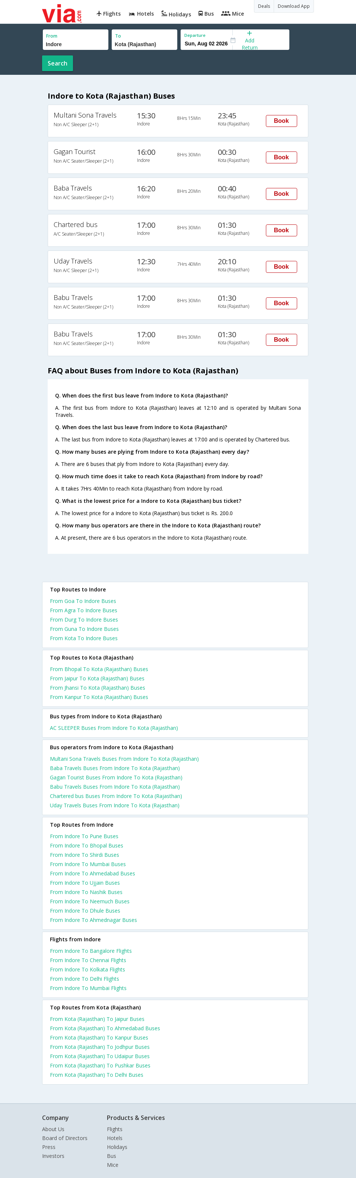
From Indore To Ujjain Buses (85, 882)
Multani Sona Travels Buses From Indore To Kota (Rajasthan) (124, 758)
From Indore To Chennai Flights (88, 960)
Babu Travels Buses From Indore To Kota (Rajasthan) (115, 786)
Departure (195, 35)
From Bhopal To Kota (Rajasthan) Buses (99, 669)
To (118, 36)
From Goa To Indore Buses (83, 600)
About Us (53, 1129)
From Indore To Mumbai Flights (88, 988)
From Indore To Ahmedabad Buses (92, 873)
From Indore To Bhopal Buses (86, 845)
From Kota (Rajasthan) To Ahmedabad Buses (105, 1028)
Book (281, 121)
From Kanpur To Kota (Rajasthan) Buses (99, 696)
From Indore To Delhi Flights (84, 978)
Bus (111, 1155)
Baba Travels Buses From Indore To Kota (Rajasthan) (115, 768)
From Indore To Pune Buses (84, 836)
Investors (53, 1155)
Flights (115, 1129)
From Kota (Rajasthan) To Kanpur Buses (99, 1037)
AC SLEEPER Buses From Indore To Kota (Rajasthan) (114, 727)
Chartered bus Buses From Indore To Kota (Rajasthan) (116, 795)
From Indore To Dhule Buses (85, 910)
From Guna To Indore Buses (84, 628)
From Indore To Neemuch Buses (90, 901)
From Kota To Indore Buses (84, 638)
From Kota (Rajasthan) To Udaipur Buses (100, 1056)
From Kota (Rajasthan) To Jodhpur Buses (100, 1046)
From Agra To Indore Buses (83, 610)
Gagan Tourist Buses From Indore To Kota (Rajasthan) (116, 777)
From (51, 36)
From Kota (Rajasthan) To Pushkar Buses (100, 1065)
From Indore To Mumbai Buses (88, 864)
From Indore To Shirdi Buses (84, 854)
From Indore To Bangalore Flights (91, 950)
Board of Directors (65, 1138)
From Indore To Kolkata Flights (87, 969)
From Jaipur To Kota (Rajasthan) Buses (97, 678)
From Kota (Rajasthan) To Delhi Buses (96, 1074)
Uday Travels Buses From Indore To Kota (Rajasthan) (114, 805)
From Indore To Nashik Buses (86, 892)
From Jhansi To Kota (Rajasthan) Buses (97, 687)
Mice (112, 1164)
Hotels (115, 1138)
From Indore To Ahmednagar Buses (93, 919)
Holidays (117, 1146)
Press (48, 1146)
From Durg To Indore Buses (84, 619)
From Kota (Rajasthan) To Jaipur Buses (97, 1018)
